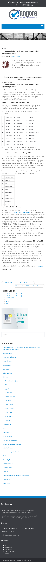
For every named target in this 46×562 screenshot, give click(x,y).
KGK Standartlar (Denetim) (14, 296)
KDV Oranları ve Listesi (10, 440)
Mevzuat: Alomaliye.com (8, 560)
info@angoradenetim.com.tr (29, 2)
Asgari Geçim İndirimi (9, 357)
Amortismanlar (7, 353)
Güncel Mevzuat (9, 551)
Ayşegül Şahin (9, 389)
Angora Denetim (15, 56)
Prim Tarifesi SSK (8, 464)
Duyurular (6, 369)
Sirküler (5, 472)
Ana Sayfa (7, 545)
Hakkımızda (7, 547)
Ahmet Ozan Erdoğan (11, 381)
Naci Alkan (8, 401)
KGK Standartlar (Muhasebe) (14, 294)
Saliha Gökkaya (9, 408)
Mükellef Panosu (8, 448)
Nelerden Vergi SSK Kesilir (11, 452)
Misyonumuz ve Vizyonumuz (12, 444)
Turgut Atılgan (9, 416)
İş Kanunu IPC (7, 432)
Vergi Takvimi (7, 483)
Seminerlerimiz (7, 468)
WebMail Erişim (28, 5)
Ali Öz (6, 385)
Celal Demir (8, 393)
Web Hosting (27, 560)
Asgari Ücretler (7, 361)
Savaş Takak (8, 412)
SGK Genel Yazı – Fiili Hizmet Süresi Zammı (29, 286)
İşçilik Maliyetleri (8, 436)
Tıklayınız (39, 266)
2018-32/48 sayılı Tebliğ (22, 212)
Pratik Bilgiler (7, 460)
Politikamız (6, 456)
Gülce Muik (6, 420)
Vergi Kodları (7, 479)
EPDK (7, 301)
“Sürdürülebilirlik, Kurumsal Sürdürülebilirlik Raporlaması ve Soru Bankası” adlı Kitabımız (21, 348)
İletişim (5, 428)
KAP (7, 300)
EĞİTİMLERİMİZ (7, 373)
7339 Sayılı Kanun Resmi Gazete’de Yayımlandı (18, 283)
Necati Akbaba (9, 404)
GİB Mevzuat (10, 298)
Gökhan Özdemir (10, 397)
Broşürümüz (7, 365)
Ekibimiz (5, 377)
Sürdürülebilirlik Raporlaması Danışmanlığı (16, 475)
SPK (7, 303)
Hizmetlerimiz (7, 424)
